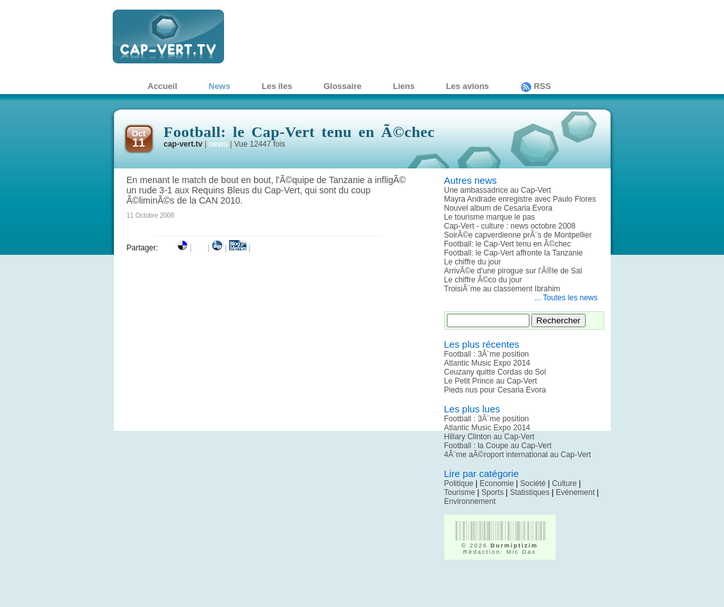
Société (533, 483)
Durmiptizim (514, 545)
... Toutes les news (566, 297)
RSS (535, 86)
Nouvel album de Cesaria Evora (498, 208)
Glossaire (342, 86)
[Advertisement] (519, 588)
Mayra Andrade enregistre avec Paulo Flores (520, 199)
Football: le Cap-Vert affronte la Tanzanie (513, 252)
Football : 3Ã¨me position (486, 354)
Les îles (277, 86)
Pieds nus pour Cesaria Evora (495, 389)
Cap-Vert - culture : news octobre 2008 (509, 226)
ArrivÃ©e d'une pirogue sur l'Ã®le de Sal (513, 270)
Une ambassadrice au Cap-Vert (497, 190)
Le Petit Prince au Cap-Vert (490, 380)
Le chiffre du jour (472, 261)
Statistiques (529, 492)
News (219, 86)
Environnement (470, 501)
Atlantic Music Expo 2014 (487, 363)
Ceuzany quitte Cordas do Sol (495, 372)
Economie (496, 483)
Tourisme (460, 492)
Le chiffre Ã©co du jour (483, 279)
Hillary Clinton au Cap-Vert (489, 436)
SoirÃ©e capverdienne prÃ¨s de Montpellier (518, 235)
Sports (492, 492)
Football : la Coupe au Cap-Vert (498, 445)
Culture (564, 483)
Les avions (467, 86)
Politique (459, 483)
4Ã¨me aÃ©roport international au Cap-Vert (517, 454)
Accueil (162, 86)
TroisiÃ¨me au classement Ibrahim (502, 288)
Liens (404, 86)
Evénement (575, 492)
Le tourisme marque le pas (489, 217)
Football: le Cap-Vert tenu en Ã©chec (507, 243)
